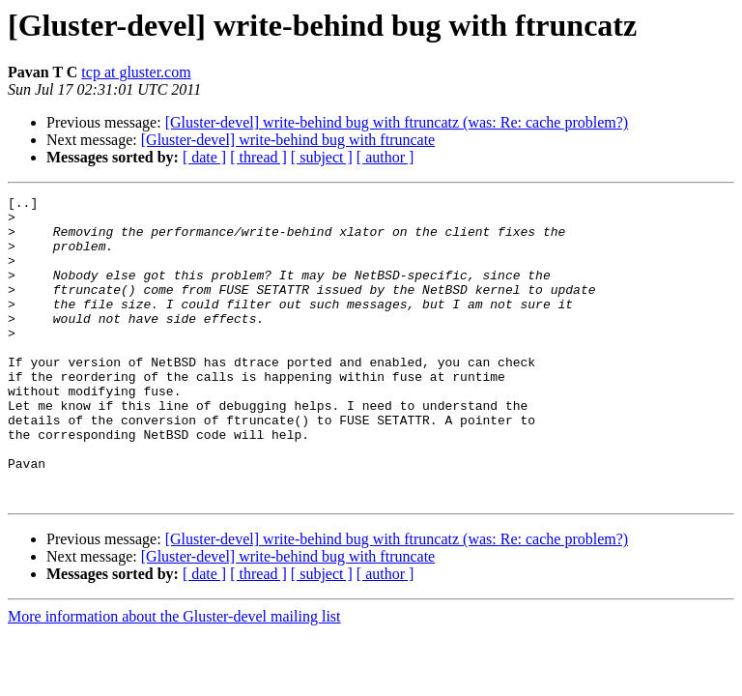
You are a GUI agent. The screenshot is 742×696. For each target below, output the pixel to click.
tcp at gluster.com (135, 72)
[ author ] (385, 157)
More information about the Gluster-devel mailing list (174, 677)
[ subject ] (322, 157)
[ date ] (204, 157)
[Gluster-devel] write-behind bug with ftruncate (288, 139)
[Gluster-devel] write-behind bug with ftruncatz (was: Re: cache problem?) (397, 122)
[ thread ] (258, 157)
